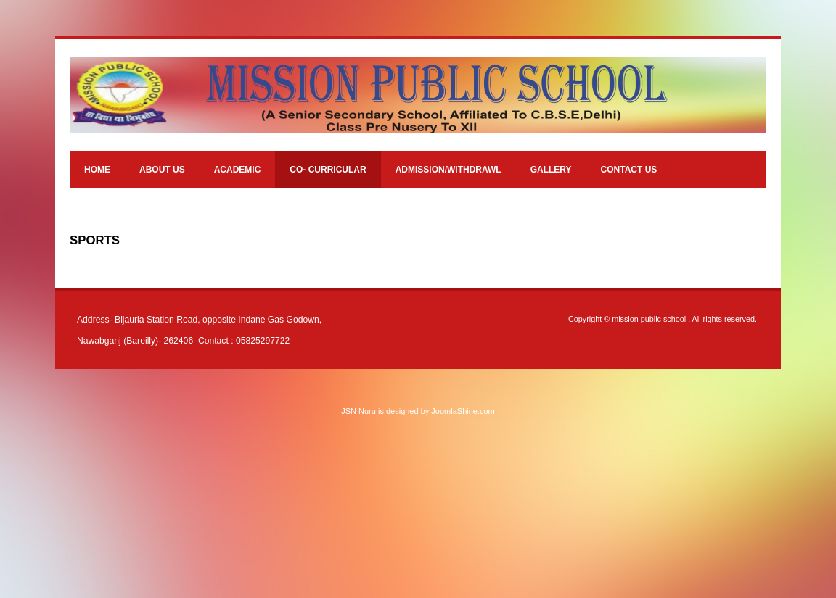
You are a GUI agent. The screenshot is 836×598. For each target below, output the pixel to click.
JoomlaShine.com (462, 411)
